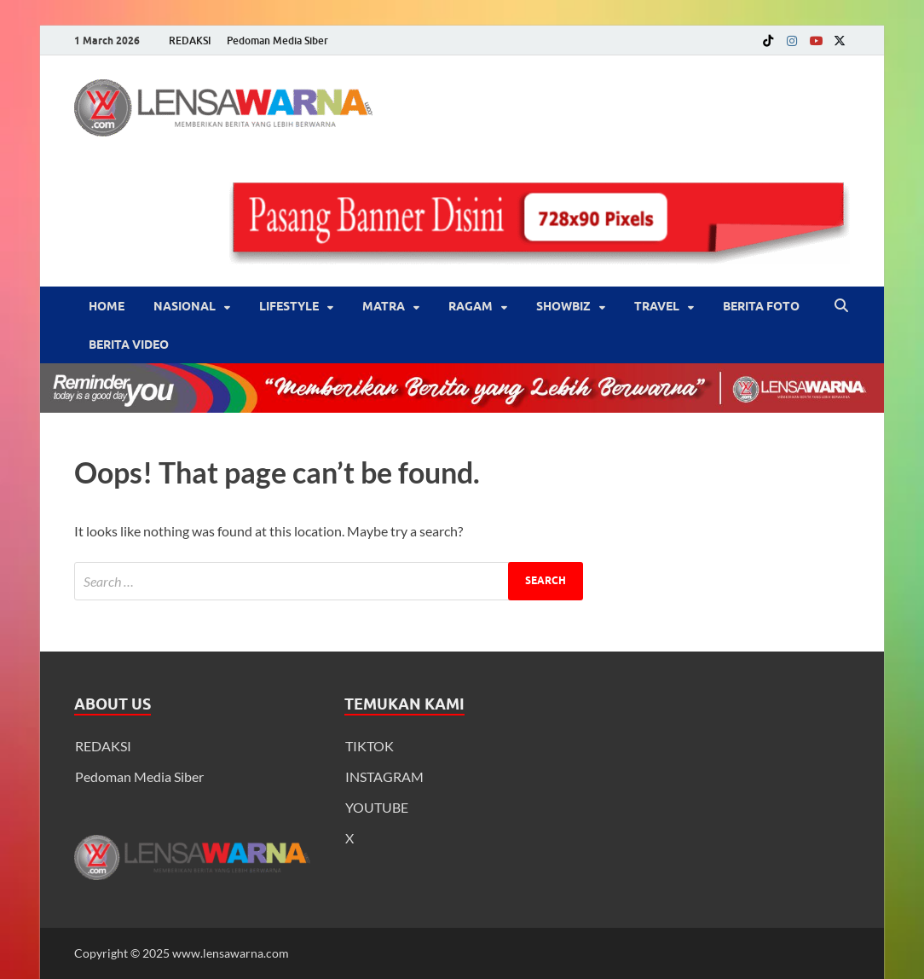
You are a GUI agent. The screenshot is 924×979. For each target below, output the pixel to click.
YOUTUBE (376, 807)
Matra (383, 306)
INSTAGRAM (384, 776)
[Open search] (841, 306)
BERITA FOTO (761, 306)
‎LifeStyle (289, 306)
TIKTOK (369, 746)
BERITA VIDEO (129, 344)
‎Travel (656, 306)
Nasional (184, 306)
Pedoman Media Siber (277, 40)
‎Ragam (470, 306)
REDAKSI (190, 40)
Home (106, 306)
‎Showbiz (563, 306)
